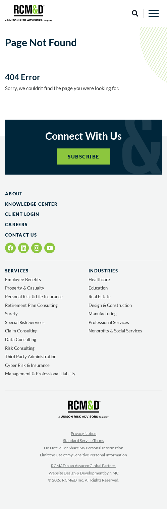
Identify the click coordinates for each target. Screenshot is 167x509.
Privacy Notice (83, 433)
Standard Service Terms (83, 440)
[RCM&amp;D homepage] (28, 13)
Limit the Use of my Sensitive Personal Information (83, 454)
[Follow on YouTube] (50, 248)
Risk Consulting (20, 348)
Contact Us (21, 235)
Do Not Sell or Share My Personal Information (83, 447)
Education (98, 288)
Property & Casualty (24, 288)
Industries (103, 270)
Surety (11, 313)
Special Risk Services (25, 322)
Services (17, 270)
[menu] (153, 13)
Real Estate (100, 296)
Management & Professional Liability (40, 373)
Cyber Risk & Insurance (27, 365)
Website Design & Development (76, 472)
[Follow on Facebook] (10, 248)
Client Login (22, 214)
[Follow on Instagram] (36, 248)
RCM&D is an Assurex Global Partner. (83, 465)
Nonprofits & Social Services (115, 330)
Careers (16, 224)
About (14, 193)
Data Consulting (20, 339)
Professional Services (109, 322)
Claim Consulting (21, 330)
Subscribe (83, 156)
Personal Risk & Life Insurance (34, 296)
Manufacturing (103, 313)
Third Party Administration (30, 356)
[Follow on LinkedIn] (23, 248)
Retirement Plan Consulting (31, 305)
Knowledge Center (31, 204)
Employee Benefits (23, 279)
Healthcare (99, 279)
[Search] (135, 13)
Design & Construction (110, 305)
